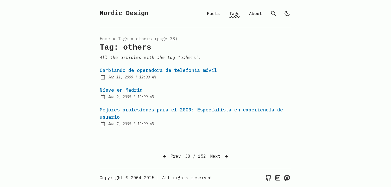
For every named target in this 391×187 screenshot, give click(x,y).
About (255, 13)
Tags (234, 13)
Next (219, 156)
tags (123, 38)
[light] (287, 13)
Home (105, 38)
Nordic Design (124, 13)
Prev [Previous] (171, 156)
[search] (273, 13)
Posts (213, 13)
